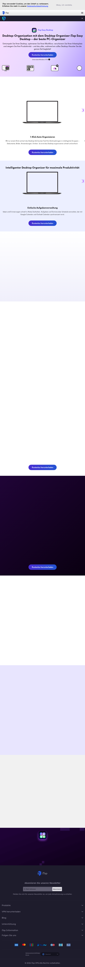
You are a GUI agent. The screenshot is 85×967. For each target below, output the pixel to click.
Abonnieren (57, 889)
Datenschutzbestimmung (37, 6)
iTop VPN (5, 13)
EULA (27, 955)
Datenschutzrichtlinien (33, 953)
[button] (83, 110)
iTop (42, 873)
